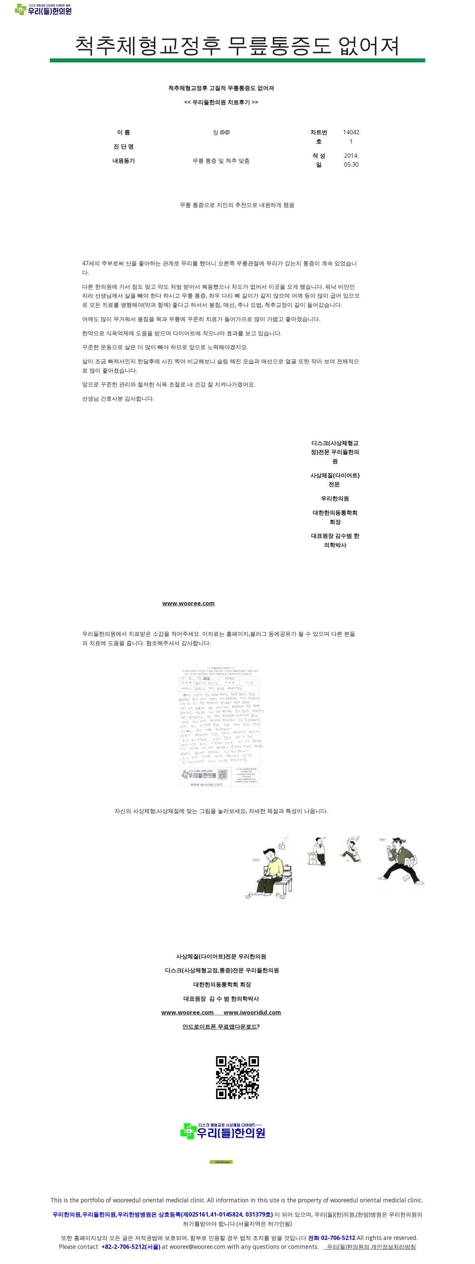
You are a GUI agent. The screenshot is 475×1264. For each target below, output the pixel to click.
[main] (237, 46)
